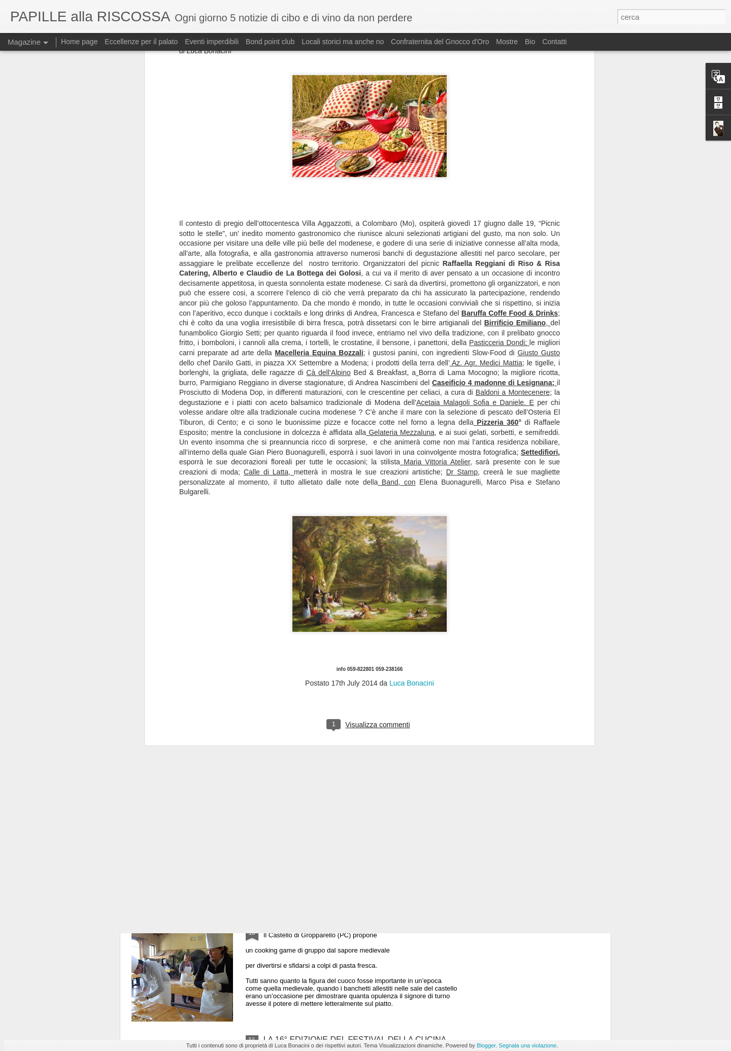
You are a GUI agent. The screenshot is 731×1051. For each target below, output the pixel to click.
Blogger (486, 1045)
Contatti (554, 42)
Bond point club (270, 42)
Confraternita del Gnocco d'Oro (440, 42)
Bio (530, 42)
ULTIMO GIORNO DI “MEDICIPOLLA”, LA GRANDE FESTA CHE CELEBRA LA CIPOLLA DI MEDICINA (357, 814)
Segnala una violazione (527, 1045)
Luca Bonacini (411, 441)
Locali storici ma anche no (343, 42)
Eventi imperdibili (212, 42)
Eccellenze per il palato (141, 42)
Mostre (507, 42)
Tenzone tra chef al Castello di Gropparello (340, 924)
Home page (79, 42)
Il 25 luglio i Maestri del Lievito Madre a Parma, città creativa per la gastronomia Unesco (356, 698)
